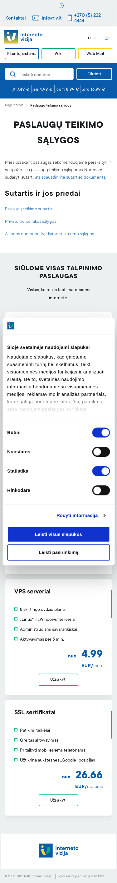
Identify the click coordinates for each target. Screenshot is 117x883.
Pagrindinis (14, 105)
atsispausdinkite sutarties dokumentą (70, 177)
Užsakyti (58, 680)
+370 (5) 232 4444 (87, 18)
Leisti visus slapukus (58, 534)
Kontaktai (15, 18)
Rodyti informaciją (77, 515)
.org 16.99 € (93, 90)
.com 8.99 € (67, 90)
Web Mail (95, 54)
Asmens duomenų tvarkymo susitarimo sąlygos (49, 234)
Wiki (58, 54)
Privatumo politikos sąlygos (30, 221)
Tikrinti (94, 74)
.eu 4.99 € (42, 90)
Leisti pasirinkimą (58, 552)
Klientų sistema (22, 54)
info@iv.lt (52, 18)
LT (92, 38)
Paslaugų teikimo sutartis (28, 209)
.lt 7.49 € (21, 90)
